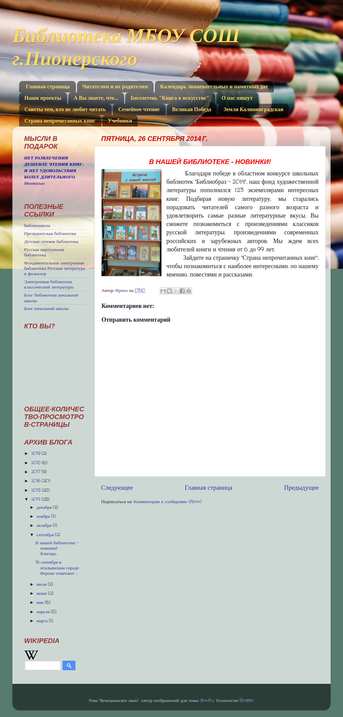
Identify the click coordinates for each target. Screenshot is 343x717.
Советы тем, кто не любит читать (65, 109)
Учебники (120, 121)
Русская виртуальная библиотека (44, 252)
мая (41, 602)
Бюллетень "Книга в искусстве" (170, 98)
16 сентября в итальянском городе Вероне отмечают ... (57, 567)
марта (43, 620)
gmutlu (207, 700)
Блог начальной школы (46, 308)
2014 (36, 499)
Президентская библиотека (50, 233)
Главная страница (48, 86)
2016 (36, 480)
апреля (44, 611)
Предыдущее (301, 487)
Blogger (246, 700)
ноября (44, 516)
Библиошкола (37, 225)
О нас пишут (237, 98)
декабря (45, 507)
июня (42, 593)
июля (42, 584)
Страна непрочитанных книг (59, 121)
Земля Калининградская (253, 109)
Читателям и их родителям (115, 86)
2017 (36, 471)
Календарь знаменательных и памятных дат (214, 86)
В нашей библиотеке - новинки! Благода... (57, 548)
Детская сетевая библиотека (51, 241)
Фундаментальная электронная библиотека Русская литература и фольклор (54, 268)
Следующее (117, 487)
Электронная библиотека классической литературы (49, 284)
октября (45, 525)
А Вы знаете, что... (96, 98)
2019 (36, 453)
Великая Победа (191, 109)
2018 (36, 462)
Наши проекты (42, 98)
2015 (36, 490)
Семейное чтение (139, 109)
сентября (46, 534)
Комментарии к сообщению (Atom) (167, 501)
